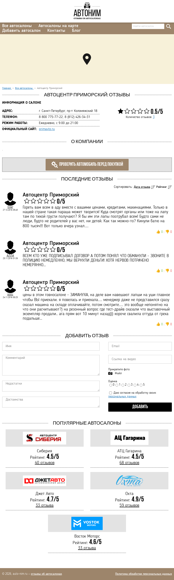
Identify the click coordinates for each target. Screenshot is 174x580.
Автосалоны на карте (58, 26)
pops (10, 294)
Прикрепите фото (119, 369)
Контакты (56, 31)
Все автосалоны (17, 26)
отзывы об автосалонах (46, 573)
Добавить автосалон (21, 31)
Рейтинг (161, 186)
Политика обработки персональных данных (143, 573)
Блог (76, 31)
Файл (118, 373)
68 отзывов (129, 463)
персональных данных (122, 396)
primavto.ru (47, 129)
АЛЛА (10, 255)
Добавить (140, 406)
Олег (10, 207)
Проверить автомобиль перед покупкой (87, 164)
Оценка (112, 381)
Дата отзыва (142, 186)
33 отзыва (45, 505)
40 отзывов (44, 463)
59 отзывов (129, 505)
